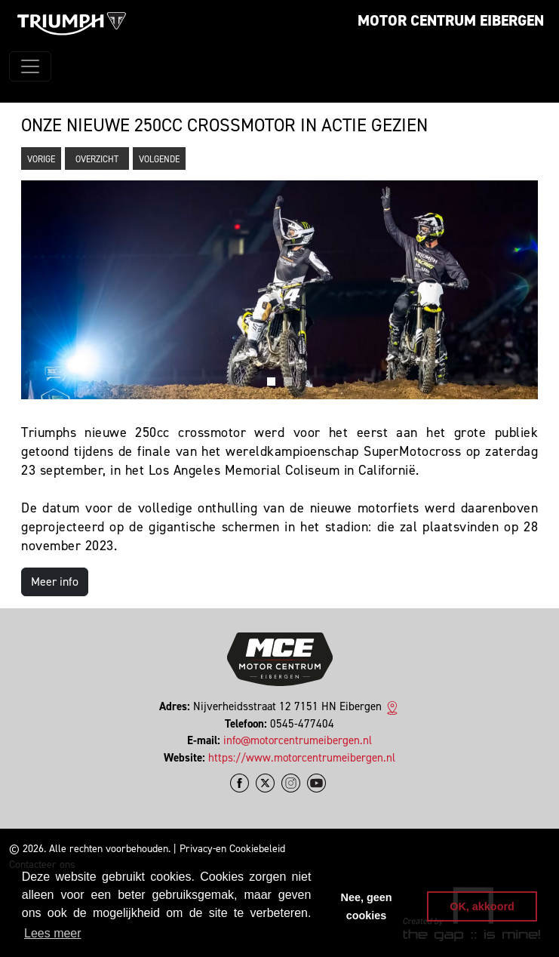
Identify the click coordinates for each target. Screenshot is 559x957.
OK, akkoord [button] (482, 906)
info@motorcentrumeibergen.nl (297, 740)
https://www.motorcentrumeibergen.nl (301, 757)
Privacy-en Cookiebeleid (232, 849)
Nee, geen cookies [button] (366, 906)
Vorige (41, 159)
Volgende (159, 159)
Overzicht (97, 159)
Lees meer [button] (52, 933)
